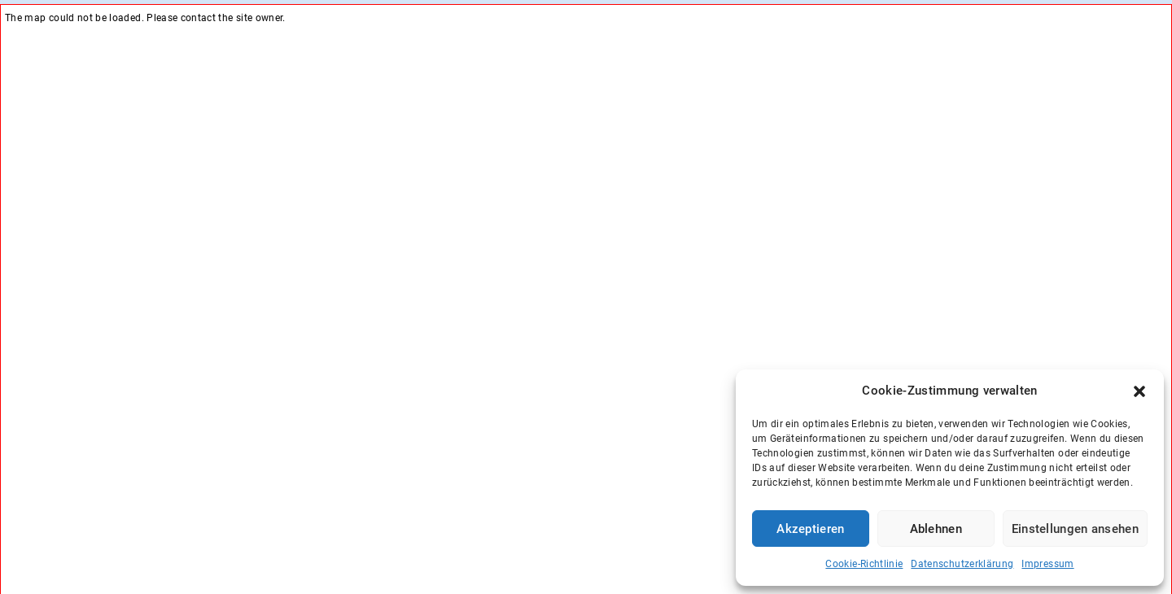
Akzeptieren (810, 529)
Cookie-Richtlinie (864, 564)
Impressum (1047, 564)
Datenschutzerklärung (962, 564)
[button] (1139, 391)
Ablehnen (936, 529)
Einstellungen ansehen (1075, 529)
